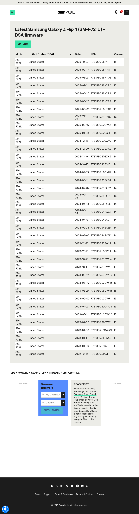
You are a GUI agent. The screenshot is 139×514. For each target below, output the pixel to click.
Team (37, 494)
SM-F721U (23, 44)
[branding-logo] (64, 12)
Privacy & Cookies (84, 494)
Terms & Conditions (64, 494)
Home (12, 373)
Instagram (116, 2)
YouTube (93, 2)
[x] (57, 485)
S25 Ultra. (69, 2)
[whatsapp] (82, 485)
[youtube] (72, 485)
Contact (100, 494)
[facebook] (52, 485)
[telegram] (77, 485)
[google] (87, 485)
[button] (12, 12)
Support (47, 494)
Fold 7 (60, 2)
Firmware (54, 373)
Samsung (23, 373)
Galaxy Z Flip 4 (38, 373)
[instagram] (61, 485)
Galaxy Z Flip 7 (48, 2)
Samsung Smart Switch (85, 394)
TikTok (102, 2)
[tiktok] (66, 485)
